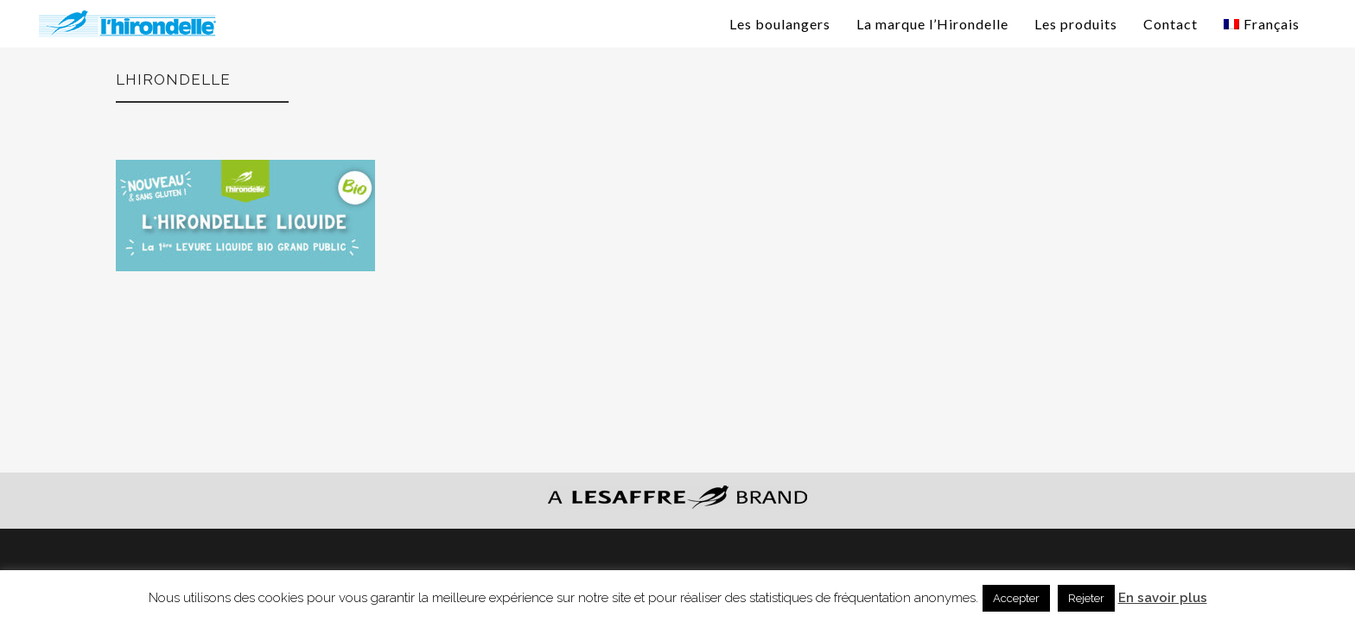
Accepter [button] (1016, 598)
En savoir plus (1162, 598)
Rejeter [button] (1086, 598)
